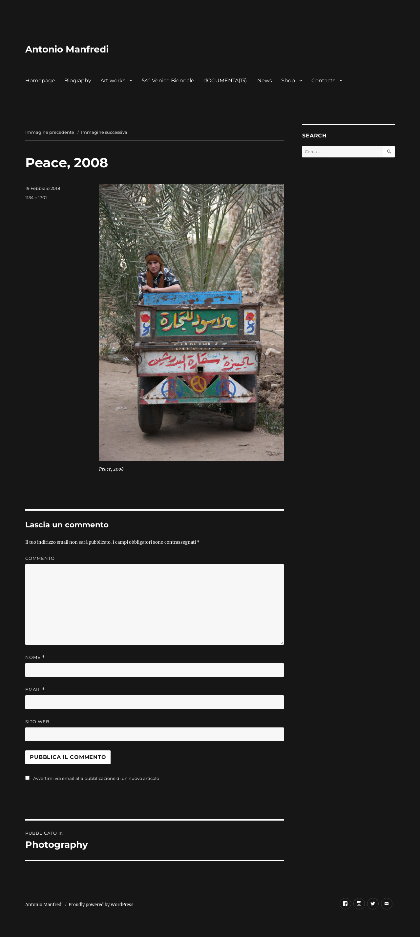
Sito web (37, 721)
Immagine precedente (49, 132)
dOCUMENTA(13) (225, 80)
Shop (288, 80)
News (264, 80)
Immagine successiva (104, 132)
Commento (40, 558)
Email (35, 689)
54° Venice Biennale (168, 80)
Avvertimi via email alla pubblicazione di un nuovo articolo (96, 778)
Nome (35, 657)
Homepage (40, 80)
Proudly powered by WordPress (101, 904)
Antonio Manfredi (67, 49)
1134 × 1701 (36, 197)
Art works (112, 80)
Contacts (323, 80)
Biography (77, 80)
